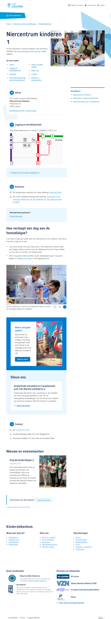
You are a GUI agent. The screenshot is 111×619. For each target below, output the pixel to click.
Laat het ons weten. (43, 500)
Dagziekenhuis (13, 539)
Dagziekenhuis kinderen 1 (82, 94)
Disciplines (46, 542)
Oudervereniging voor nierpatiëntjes (86, 101)
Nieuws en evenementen (36, 78)
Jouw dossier (91, 5)
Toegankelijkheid (33, 617)
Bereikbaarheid (16, 110)
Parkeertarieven (16, 216)
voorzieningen (30, 110)
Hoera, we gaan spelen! (37, 65)
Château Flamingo (24, 258)
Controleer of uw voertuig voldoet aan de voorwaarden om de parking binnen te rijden (37, 199)
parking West (56, 192)
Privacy (22, 617)
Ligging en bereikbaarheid (15, 69)
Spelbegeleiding (81, 542)
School (78, 537)
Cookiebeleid (13, 617)
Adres (12, 64)
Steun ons (35, 70)
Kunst (77, 544)
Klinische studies (48, 547)
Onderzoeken (13, 544)
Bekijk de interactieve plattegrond (25, 172)
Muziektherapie (81, 539)
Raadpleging (13, 537)
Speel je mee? (22, 359)
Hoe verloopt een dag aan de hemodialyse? (18, 78)
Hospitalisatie (13, 542)
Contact (34, 74)
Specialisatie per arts (49, 544)
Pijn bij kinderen (48, 539)
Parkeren (13, 74)
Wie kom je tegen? (49, 537)
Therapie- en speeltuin (83, 547)
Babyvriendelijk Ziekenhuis (37, 581)
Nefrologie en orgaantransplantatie (85, 98)
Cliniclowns (79, 549)
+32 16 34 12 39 (22, 429)
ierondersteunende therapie (29, 51)
